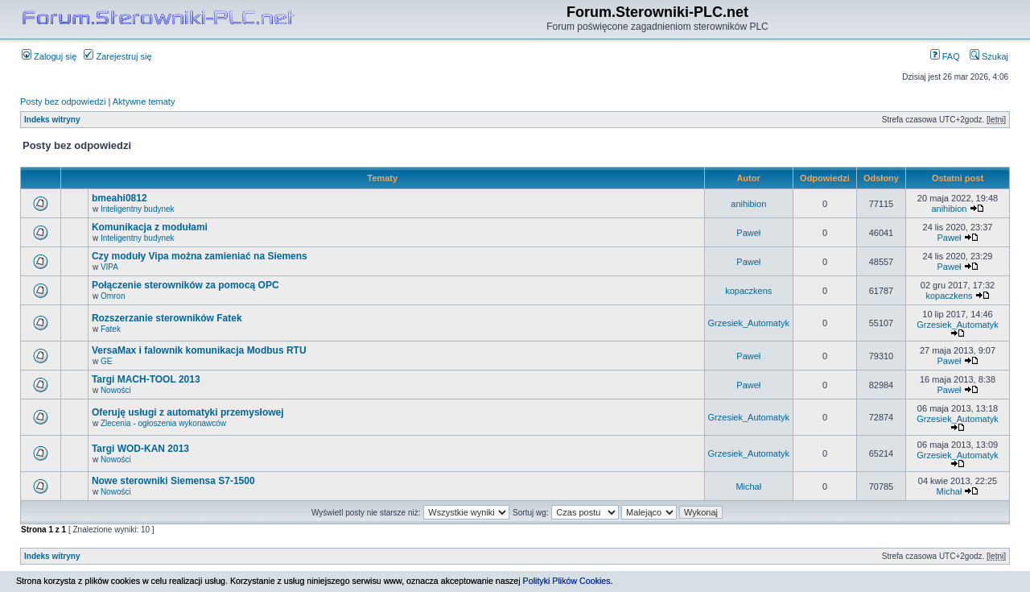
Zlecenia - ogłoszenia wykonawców (163, 423)
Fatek (111, 329)
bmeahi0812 (119, 198)
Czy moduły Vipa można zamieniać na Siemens (199, 256)
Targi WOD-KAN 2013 (140, 448)
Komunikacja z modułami (150, 227)
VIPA (109, 267)
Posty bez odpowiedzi (62, 101)
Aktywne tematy (144, 101)
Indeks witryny (52, 119)
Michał (748, 486)
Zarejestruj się (117, 56)
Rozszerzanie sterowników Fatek (167, 318)
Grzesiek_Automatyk (748, 323)
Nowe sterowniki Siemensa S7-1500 (173, 480)
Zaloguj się (49, 56)
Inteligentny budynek (138, 209)
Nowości (116, 390)
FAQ (945, 56)
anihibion (748, 204)
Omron (113, 296)
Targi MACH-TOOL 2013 (146, 379)
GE (106, 361)
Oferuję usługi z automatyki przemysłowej (188, 412)
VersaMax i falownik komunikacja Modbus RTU (199, 350)
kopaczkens (748, 291)
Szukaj (989, 56)
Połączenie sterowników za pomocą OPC (185, 285)
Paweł (748, 233)
